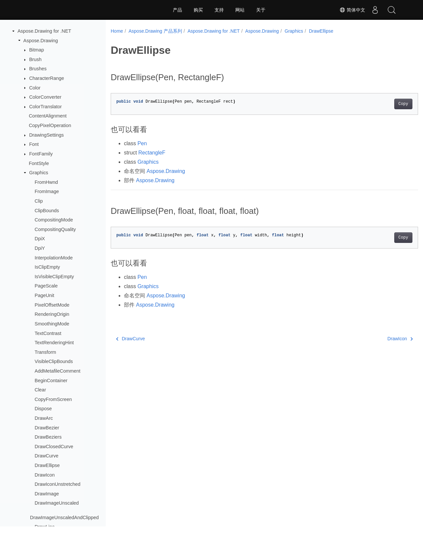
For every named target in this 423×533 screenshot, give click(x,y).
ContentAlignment (47, 115)
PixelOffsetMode (52, 305)
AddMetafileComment (57, 371)
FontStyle (39, 163)
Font (34, 144)
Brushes (38, 68)
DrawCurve (46, 455)
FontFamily (41, 153)
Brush (35, 59)
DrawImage (47, 493)
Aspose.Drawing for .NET (44, 31)
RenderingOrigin (52, 314)
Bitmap (36, 49)
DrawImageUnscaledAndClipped (64, 517)
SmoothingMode (52, 323)
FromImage (47, 191)
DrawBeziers (48, 437)
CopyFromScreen (53, 399)
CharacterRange (46, 78)
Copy (382, 104)
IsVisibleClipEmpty (54, 276)
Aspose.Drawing (40, 40)
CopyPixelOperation (50, 125)
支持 (219, 10)
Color (34, 87)
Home (117, 31)
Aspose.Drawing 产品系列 (155, 31)
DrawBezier (47, 427)
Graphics (38, 172)
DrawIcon (45, 475)
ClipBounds (47, 210)
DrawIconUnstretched (57, 484)
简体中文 (352, 10)
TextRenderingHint (54, 342)
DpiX (40, 238)
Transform (45, 352)
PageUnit (44, 295)
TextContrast (48, 333)
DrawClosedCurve (54, 446)
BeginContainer (51, 380)
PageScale (46, 285)
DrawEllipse (47, 465)
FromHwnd (46, 182)
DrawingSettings (46, 135)
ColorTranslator (45, 106)
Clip (39, 201)
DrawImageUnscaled (57, 503)
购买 (198, 10)
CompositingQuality (55, 229)
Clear (40, 389)
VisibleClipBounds (54, 361)
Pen (142, 143)
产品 (177, 10)
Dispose (43, 408)
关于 (260, 10)
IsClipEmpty (47, 267)
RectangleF (152, 152)
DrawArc (44, 418)
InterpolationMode (54, 257)
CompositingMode (54, 219)
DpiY (40, 248)
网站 (240, 10)
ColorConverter (45, 97)
